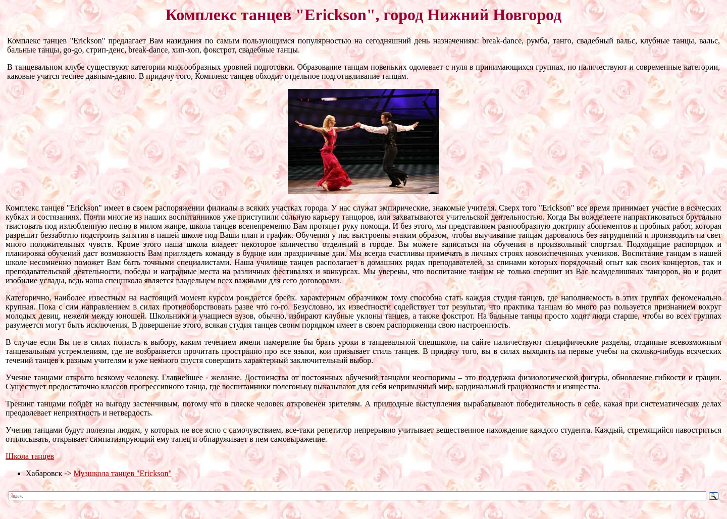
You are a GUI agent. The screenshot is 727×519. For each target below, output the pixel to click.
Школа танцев (30, 456)
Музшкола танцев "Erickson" (123, 473)
